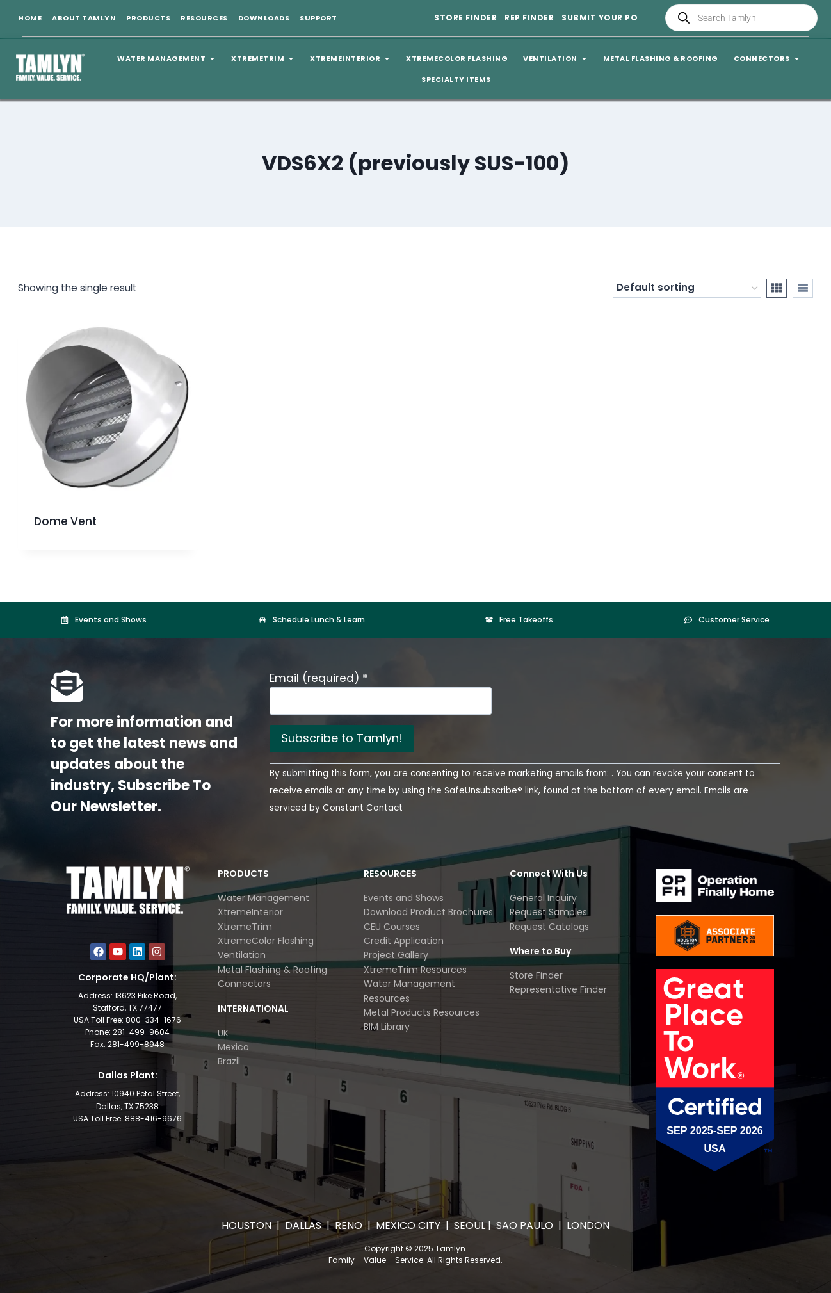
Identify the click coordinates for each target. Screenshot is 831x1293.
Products (148, 18)
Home (30, 18)
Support (318, 18)
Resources (204, 18)
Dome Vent (65, 521)
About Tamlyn (84, 18)
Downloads (264, 18)
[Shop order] (687, 288)
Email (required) (318, 678)
